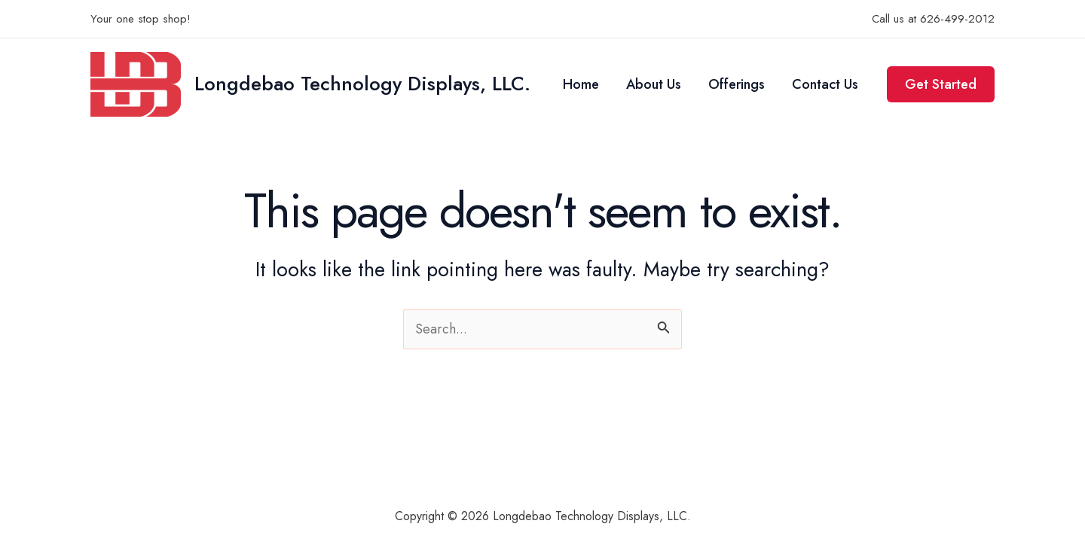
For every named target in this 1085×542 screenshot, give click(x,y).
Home (581, 84)
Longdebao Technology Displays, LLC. (362, 83)
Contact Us (825, 84)
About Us (653, 84)
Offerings (736, 84)
